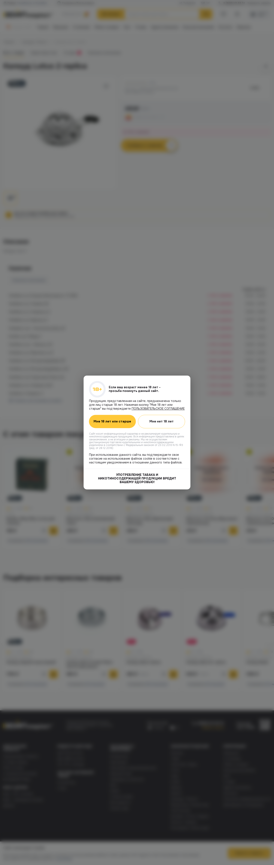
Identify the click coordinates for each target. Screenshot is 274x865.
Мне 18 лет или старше (112, 421)
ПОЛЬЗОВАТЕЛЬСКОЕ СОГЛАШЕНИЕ (158, 409)
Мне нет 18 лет (161, 421)
